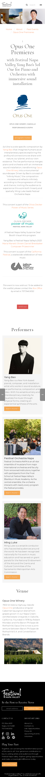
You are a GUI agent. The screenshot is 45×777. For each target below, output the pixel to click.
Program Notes (22, 138)
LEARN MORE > (12, 409)
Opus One (7, 608)
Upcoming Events (32, 734)
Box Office (37, 288)
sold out (22, 307)
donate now (9, 764)
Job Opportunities (32, 728)
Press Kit (28, 731)
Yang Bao (8, 150)
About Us (28, 723)
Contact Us (29, 726)
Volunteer (28, 736)
